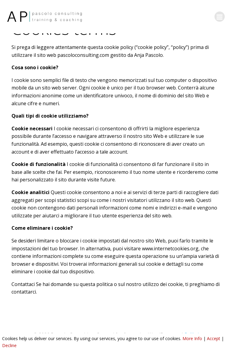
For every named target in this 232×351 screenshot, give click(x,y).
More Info (192, 338)
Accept (213, 338)
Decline (9, 345)
